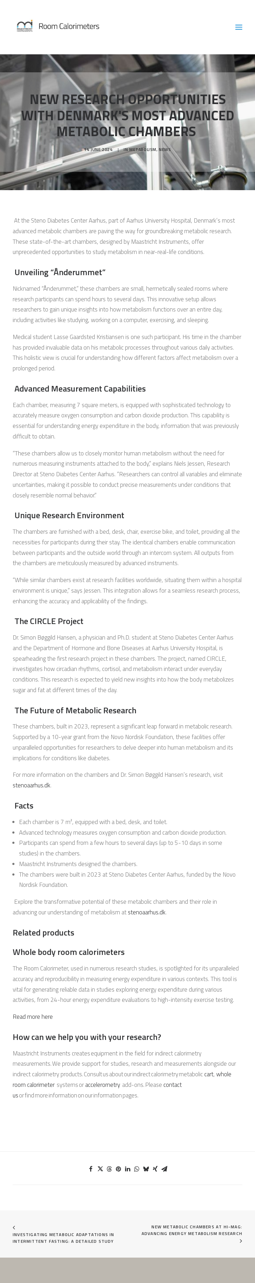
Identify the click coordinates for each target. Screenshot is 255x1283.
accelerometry (102, 1084)
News (165, 149)
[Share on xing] (155, 1169)
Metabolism (142, 149)
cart (208, 1074)
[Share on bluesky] (146, 1169)
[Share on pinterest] (118, 1169)
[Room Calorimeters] (74, 27)
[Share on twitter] (100, 1169)
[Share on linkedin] (127, 1169)
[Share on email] (164, 1169)
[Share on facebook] (91, 1169)
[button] (239, 27)
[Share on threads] (109, 1169)
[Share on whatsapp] (136, 1169)
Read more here (33, 1016)
